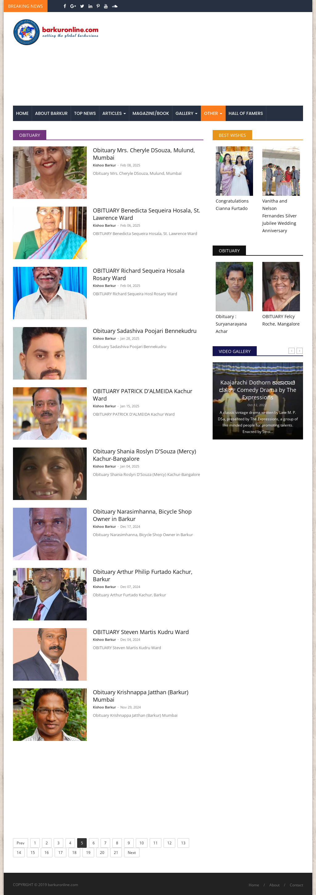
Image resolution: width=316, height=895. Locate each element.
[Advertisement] (208, 59)
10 (141, 843)
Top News (85, 113)
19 (88, 852)
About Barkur (51, 113)
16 (46, 852)
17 (60, 852)
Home (22, 113)
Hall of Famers (246, 113)
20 (102, 852)
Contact (296, 885)
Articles (114, 113)
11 (155, 843)
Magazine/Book (150, 113)
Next (132, 852)
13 (183, 843)
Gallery (187, 113)
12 (169, 843)
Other (213, 113)
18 (74, 852)
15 (33, 852)
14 (19, 852)
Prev (20, 843)
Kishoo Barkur (104, 165)
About (274, 885)
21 (116, 852)
